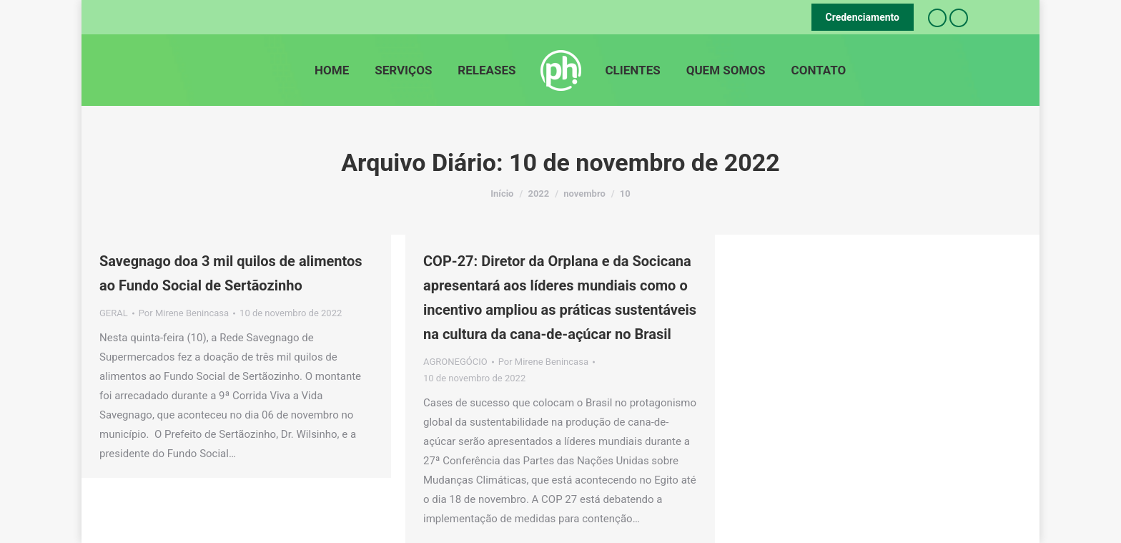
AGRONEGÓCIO (455, 361)
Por (184, 313)
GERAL (113, 313)
